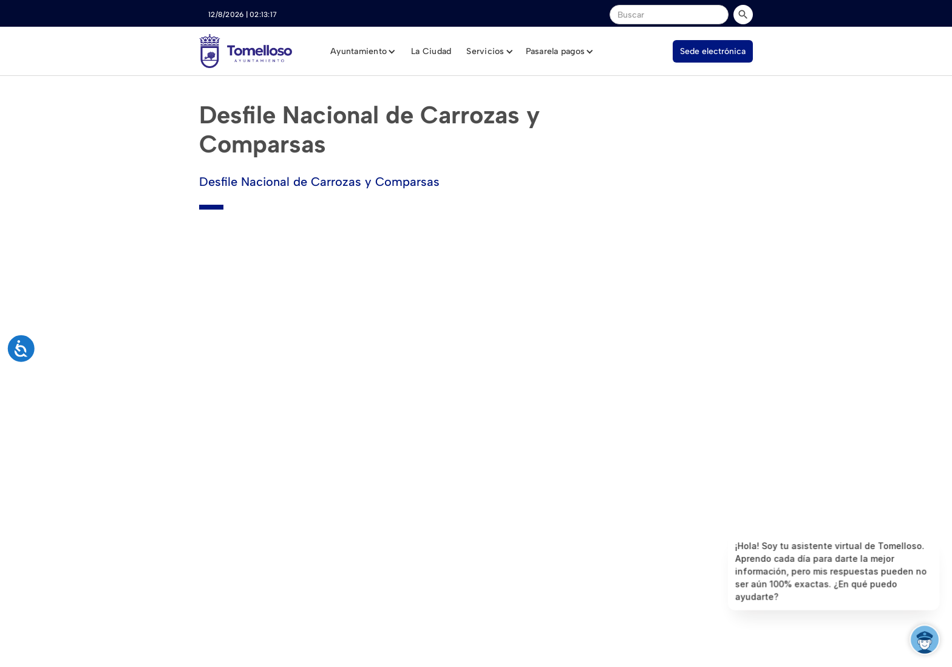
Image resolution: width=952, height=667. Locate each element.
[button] (363, 52)
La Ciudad (431, 51)
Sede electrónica (713, 51)
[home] (245, 51)
